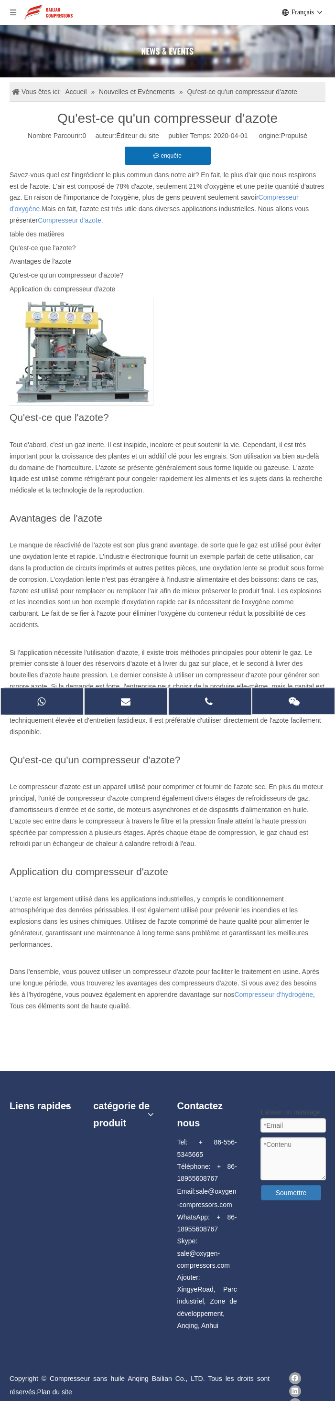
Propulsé (294, 135)
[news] (167, 51)
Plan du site (54, 1392)
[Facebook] (295, 1378)
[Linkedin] (295, 1391)
